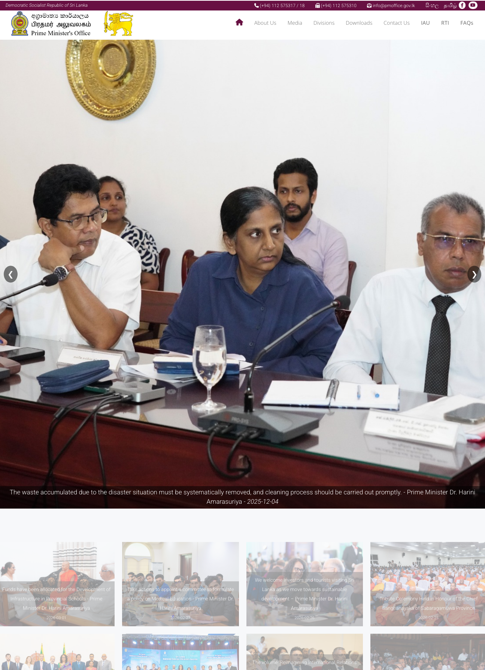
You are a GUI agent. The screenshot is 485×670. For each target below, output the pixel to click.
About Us (265, 22)
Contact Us (397, 22)
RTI (445, 22)
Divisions (323, 22)
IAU (425, 22)
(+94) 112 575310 (336, 4)
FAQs (466, 22)
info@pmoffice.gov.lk (391, 4)
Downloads (359, 22)
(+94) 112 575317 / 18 (279, 4)
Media (295, 22)
